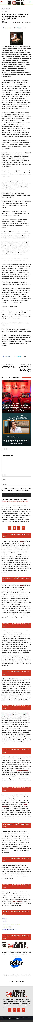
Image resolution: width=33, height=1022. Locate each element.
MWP (18, 1018)
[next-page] (5, 449)
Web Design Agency (11, 1018)
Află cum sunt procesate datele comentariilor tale (15, 501)
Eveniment (16, 403)
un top (22, 541)
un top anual (23, 678)
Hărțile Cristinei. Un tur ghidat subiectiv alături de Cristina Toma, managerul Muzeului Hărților (16, 441)
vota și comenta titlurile (22, 770)
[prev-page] (3, 449)
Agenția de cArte (11, 22)
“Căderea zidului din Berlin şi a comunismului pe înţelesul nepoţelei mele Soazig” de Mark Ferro (24, 369)
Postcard (8, 8)
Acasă (3, 8)
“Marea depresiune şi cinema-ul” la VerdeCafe (9, 367)
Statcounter (3, 1021)
